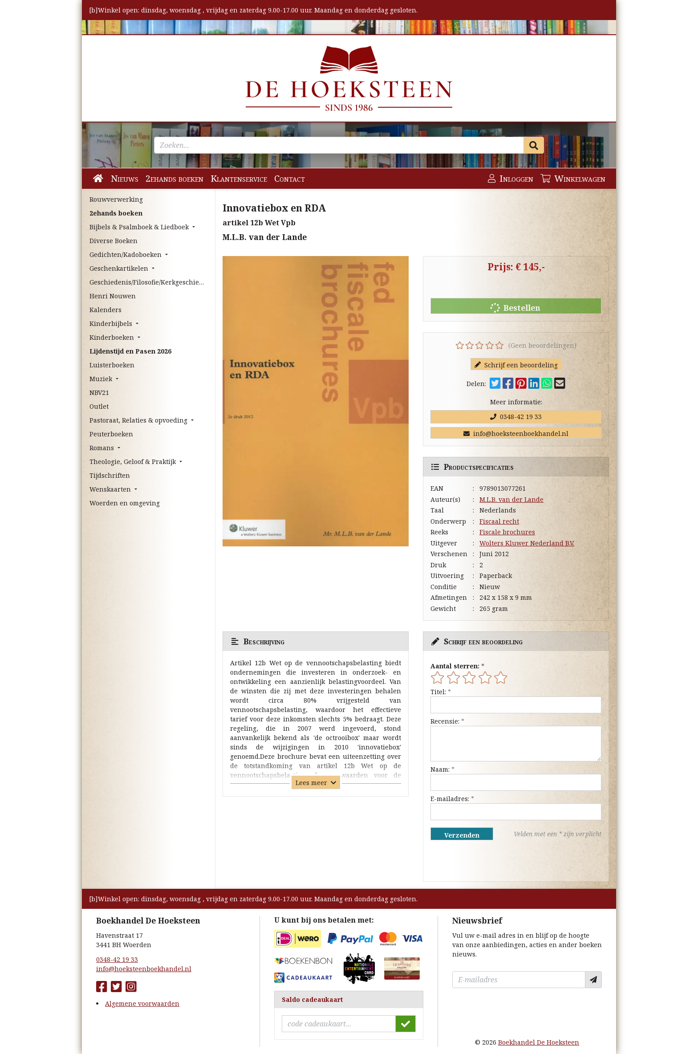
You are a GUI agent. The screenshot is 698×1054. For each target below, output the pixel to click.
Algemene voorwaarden (142, 1003)
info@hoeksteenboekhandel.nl (515, 433)
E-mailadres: (449, 798)
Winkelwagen (572, 178)
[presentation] (487, 860)
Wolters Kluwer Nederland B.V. (526, 543)
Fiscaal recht (499, 521)
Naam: (440, 769)
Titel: (438, 692)
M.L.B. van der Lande (511, 499)
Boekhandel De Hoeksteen (538, 1042)
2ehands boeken (174, 178)
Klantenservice (239, 178)
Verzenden (461, 835)
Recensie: (444, 721)
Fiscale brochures (507, 532)
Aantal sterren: (454, 666)
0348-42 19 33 (516, 416)
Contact (289, 178)
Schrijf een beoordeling (516, 365)
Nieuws (124, 178)
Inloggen (510, 178)
